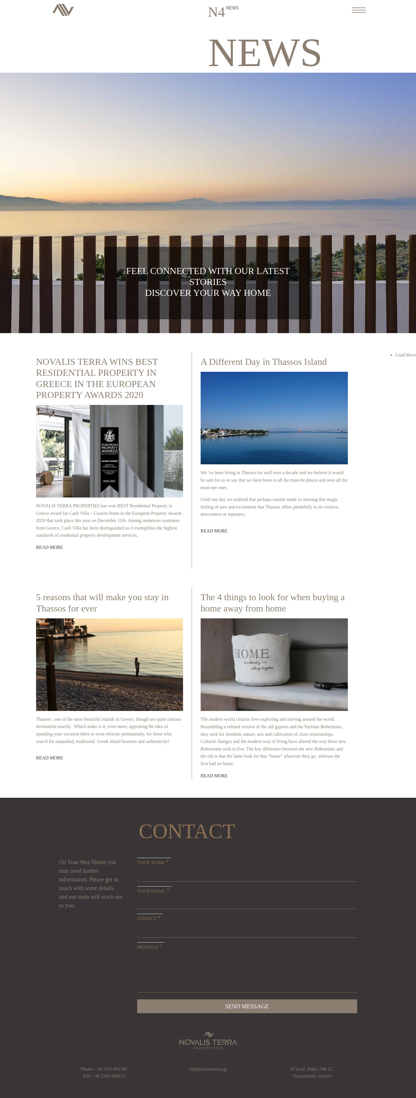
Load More (405, 354)
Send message (247, 1006)
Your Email (151, 891)
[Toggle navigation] (357, 9)
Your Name (151, 862)
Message (148, 947)
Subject (147, 918)
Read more (49, 547)
